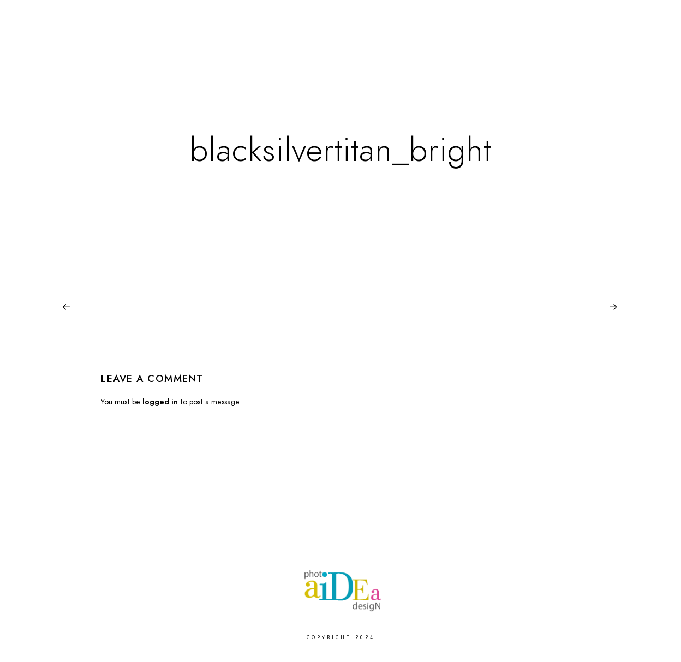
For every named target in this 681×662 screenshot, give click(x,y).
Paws (299, 44)
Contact (627, 44)
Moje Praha (444, 44)
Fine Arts (250, 44)
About (578, 44)
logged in (160, 402)
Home (202, 44)
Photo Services (516, 44)
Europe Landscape (365, 44)
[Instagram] (639, 22)
